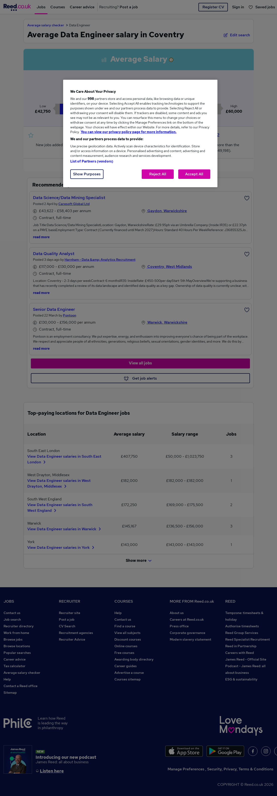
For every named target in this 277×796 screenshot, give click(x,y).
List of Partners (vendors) (91, 161)
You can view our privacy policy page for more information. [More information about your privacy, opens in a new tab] (129, 132)
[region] (140, 133)
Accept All (194, 174)
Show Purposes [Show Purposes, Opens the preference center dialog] (87, 174)
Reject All (157, 174)
